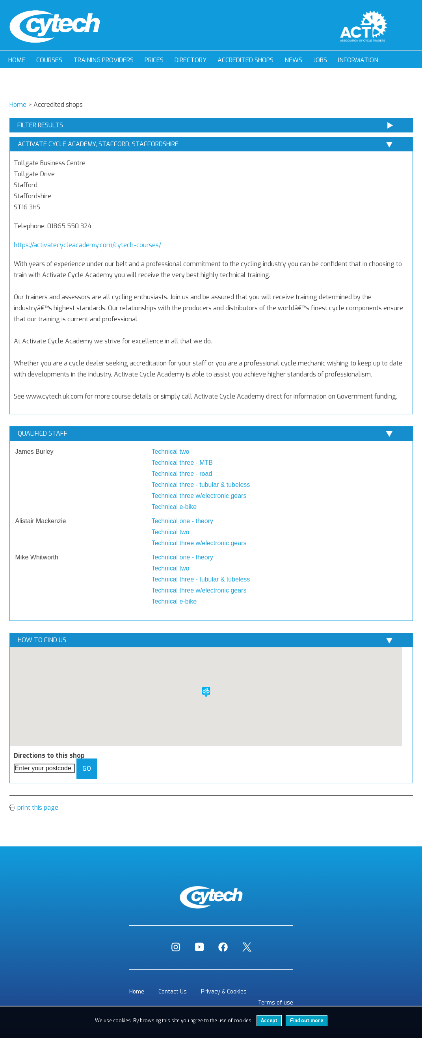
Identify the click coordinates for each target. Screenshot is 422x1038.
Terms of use (275, 1002)
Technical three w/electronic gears (198, 495)
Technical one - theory (182, 521)
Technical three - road (181, 473)
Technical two (170, 451)
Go (86, 768)
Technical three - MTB (182, 462)
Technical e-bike (174, 506)
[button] (206, 692)
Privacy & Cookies (224, 991)
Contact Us (172, 991)
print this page (37, 807)
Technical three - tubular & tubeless (200, 484)
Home (16, 60)
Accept (269, 1021)
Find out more (306, 1021)
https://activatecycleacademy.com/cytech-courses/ (87, 245)
